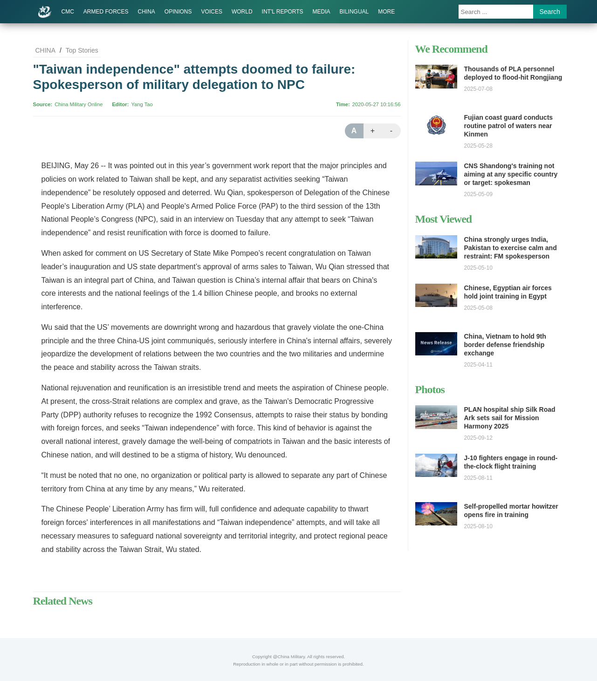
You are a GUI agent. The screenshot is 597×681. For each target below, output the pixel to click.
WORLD (242, 11)
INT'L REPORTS (282, 11)
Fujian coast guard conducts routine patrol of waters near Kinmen (508, 126)
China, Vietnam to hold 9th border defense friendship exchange (505, 345)
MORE (386, 11)
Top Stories (82, 50)
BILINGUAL (354, 11)
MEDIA (321, 11)
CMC (68, 11)
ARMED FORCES (106, 11)
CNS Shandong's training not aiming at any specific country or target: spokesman (511, 174)
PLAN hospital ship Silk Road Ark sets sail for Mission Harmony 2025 (510, 418)
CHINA (146, 11)
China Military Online (79, 104)
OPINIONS (178, 11)
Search (550, 11)
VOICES (211, 11)
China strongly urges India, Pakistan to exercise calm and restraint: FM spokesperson (510, 248)
